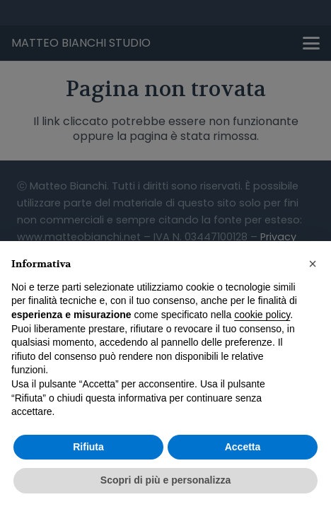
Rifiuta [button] (88, 446)
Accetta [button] (243, 446)
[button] (312, 263)
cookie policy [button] (262, 314)
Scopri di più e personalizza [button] (165, 480)
